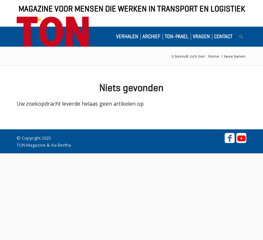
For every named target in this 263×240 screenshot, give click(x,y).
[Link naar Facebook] (230, 138)
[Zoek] (241, 37)
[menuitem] (128, 37)
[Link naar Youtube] (241, 138)
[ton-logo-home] (53, 32)
